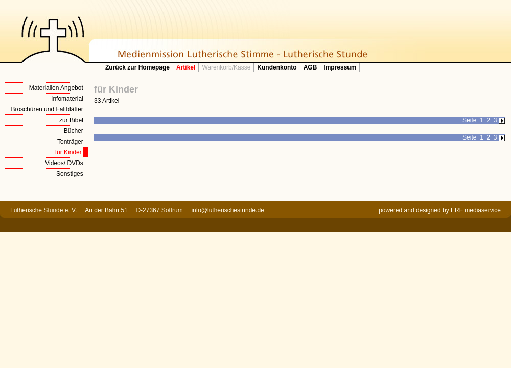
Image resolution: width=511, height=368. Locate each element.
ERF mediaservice (476, 210)
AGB (310, 67)
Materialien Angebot (56, 87)
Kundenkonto (276, 67)
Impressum (339, 67)
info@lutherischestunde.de (227, 210)
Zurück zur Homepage (137, 67)
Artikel (185, 67)
